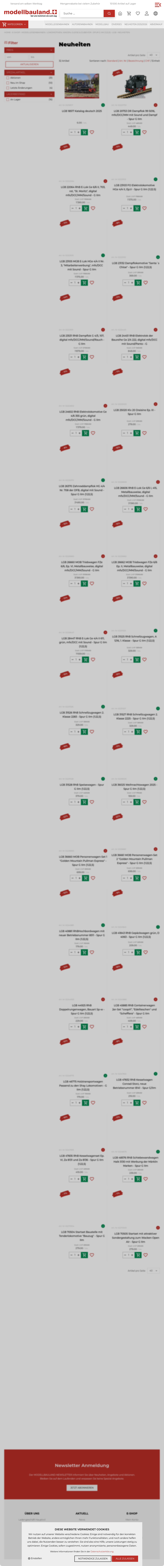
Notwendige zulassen (93, 1558)
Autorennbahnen (82, 24)
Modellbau (102, 24)
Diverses (117, 24)
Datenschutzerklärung (102, 1551)
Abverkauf (156, 24)
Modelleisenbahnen (57, 24)
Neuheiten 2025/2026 (136, 24)
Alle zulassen (125, 1558)
